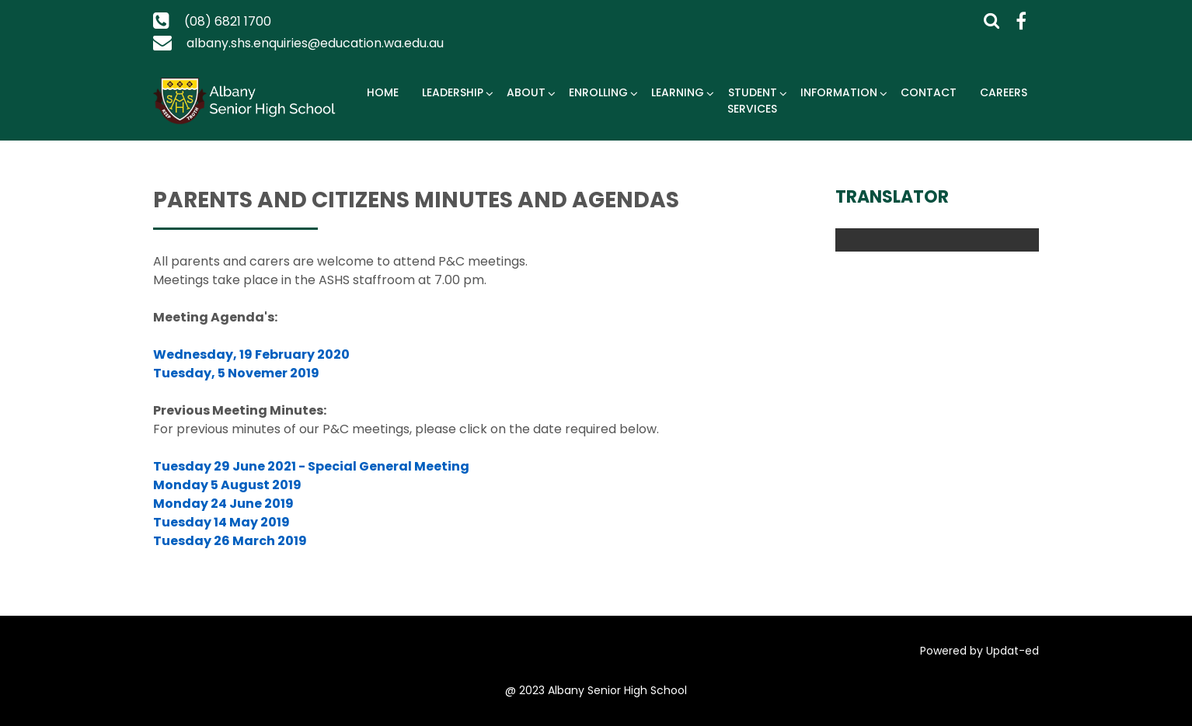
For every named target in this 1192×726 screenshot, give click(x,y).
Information (838, 92)
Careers (1003, 92)
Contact (929, 92)
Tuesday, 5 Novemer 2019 (236, 373)
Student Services (752, 100)
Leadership (452, 92)
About (526, 92)
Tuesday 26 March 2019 (230, 541)
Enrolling (598, 92)
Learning (677, 92)
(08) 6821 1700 (227, 21)
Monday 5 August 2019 (227, 485)
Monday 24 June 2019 (223, 503)
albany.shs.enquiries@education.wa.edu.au (315, 43)
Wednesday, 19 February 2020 (251, 354)
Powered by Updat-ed (979, 650)
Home (383, 92)
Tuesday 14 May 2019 (221, 522)
